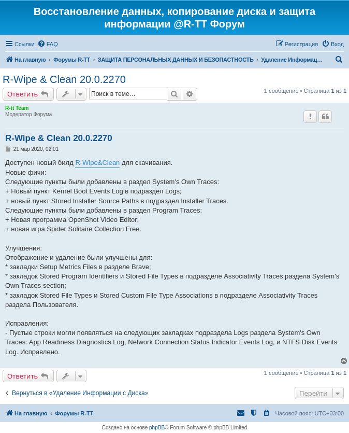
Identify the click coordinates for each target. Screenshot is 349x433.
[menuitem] (47, 44)
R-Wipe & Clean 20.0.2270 (64, 79)
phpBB (157, 427)
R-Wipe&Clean (97, 162)
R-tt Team (16, 108)
